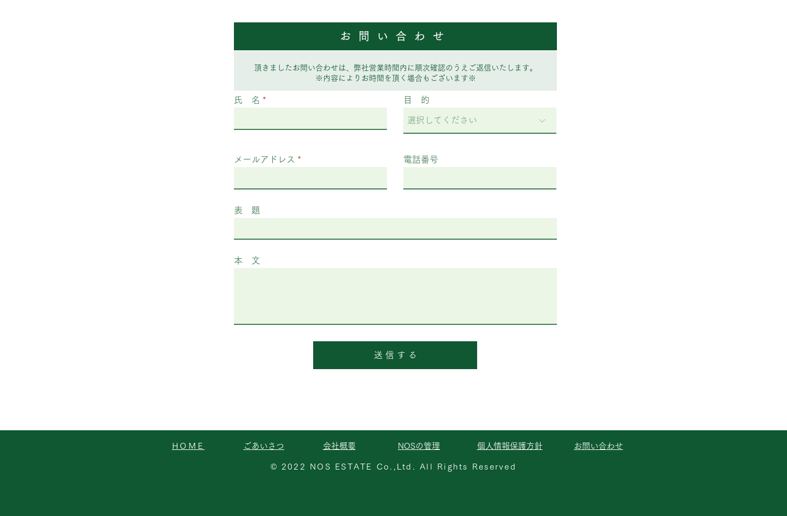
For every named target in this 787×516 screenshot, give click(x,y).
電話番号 (420, 159)
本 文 (247, 260)
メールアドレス (264, 159)
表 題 (247, 210)
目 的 (416, 100)
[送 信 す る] (395, 355)
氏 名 (247, 100)
